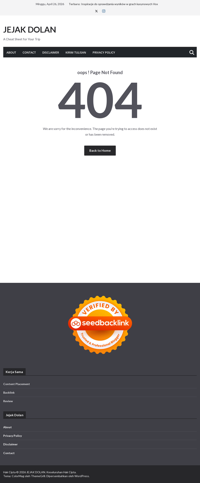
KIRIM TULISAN (76, 52)
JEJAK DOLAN (29, 29)
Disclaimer (50, 52)
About (11, 52)
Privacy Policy (104, 52)
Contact (29, 52)
